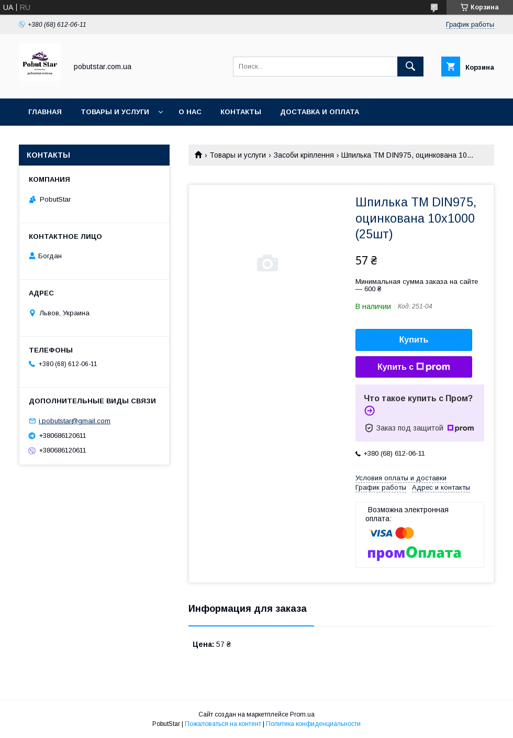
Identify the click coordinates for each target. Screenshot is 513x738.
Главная (45, 112)
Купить (414, 339)
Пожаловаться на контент (223, 724)
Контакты (240, 112)
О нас (190, 112)
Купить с (413, 367)
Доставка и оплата (319, 112)
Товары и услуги (115, 112)
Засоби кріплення (304, 155)
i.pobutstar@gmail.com (74, 421)
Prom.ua (302, 714)
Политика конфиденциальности (313, 724)
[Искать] (410, 66)
